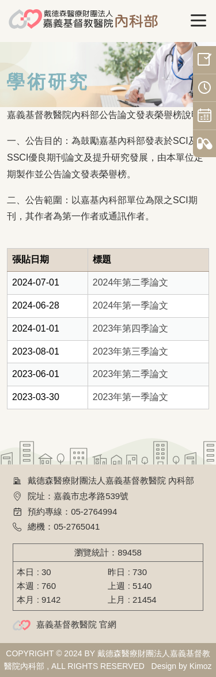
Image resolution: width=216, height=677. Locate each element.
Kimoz (201, 666)
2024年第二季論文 (131, 282)
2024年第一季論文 (131, 305)
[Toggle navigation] (198, 20)
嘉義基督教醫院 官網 (76, 624)
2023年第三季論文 (131, 351)
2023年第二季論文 (131, 374)
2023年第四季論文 (131, 328)
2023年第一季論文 (131, 397)
